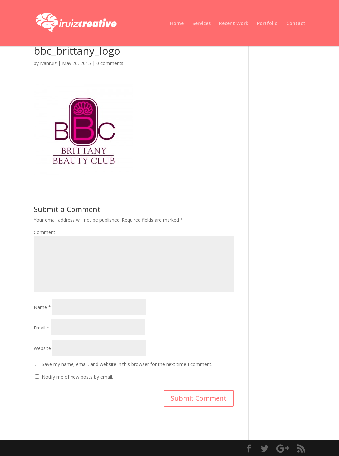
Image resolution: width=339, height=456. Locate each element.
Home (177, 23)
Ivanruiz (48, 63)
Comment (44, 232)
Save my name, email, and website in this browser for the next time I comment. (127, 364)
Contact (295, 23)
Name (42, 307)
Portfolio (267, 23)
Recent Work (233, 23)
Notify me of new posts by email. (77, 377)
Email (41, 328)
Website (42, 348)
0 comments (109, 63)
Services (201, 23)
